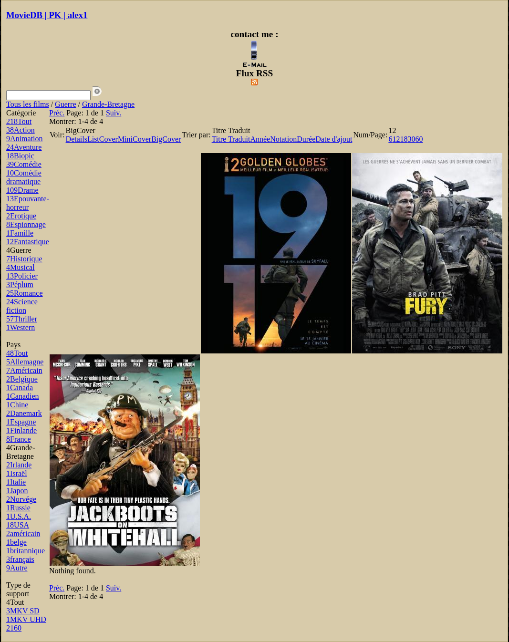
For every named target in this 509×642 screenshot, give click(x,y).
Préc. (56, 113)
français (20, 559)
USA (17, 525)
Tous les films (27, 104)
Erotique (21, 216)
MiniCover (134, 139)
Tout (18, 121)
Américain (24, 370)
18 (403, 139)
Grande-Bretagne (108, 104)
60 (419, 139)
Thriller (21, 319)
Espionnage (26, 224)
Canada (19, 387)
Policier (22, 276)
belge (16, 542)
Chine (17, 405)
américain (23, 533)
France (18, 439)
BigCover (166, 139)
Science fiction (22, 306)
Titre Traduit (231, 139)
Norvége (21, 499)
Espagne (21, 422)
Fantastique (27, 242)
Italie (16, 482)
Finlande (21, 430)
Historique (24, 259)
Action (20, 130)
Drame (22, 190)
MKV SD (23, 611)
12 (396, 139)
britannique (25, 551)
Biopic (20, 156)
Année (260, 139)
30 (411, 139)
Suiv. (113, 113)
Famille (19, 233)
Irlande (18, 465)
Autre (16, 568)
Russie (18, 508)
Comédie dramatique (24, 177)
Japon (17, 491)
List (93, 139)
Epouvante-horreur (27, 203)
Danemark (24, 413)
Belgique (22, 379)
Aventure (24, 147)
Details (76, 139)
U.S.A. (18, 516)
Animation (24, 139)
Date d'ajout (333, 139)
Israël (16, 473)
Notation (283, 139)
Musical (20, 267)
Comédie (24, 164)
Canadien (22, 396)
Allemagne (24, 362)
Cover (108, 139)
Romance (24, 293)
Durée (306, 139)
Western (20, 327)
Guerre (65, 104)
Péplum (19, 284)
